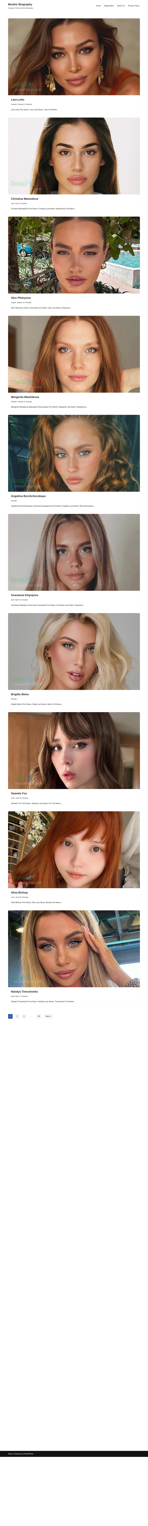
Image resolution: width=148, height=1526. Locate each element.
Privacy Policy (133, 6)
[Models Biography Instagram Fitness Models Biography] (20, 5)
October (14, 402)
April (12, 600)
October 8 (21, 402)
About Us (121, 6)
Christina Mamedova (24, 198)
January (14, 104)
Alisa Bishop (19, 892)
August (13, 303)
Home (98, 6)
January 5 (21, 104)
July (12, 203)
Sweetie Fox (19, 793)
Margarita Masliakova (25, 397)
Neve (10, 1523)
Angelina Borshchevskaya (28, 496)
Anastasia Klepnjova (24, 595)
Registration (109, 6)
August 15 (21, 303)
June (13, 798)
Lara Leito (17, 99)
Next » (48, 1017)
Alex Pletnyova (21, 297)
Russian (29, 104)
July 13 (17, 203)
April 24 (18, 600)
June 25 (18, 798)
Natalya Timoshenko (24, 991)
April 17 (18, 997)
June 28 (18, 897)
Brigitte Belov (20, 694)
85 (39, 1017)
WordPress (28, 1523)
